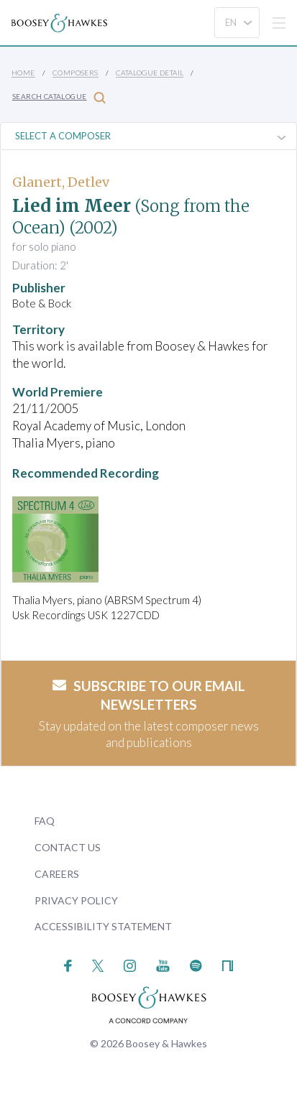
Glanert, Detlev (60, 182)
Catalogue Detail (149, 72)
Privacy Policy (76, 900)
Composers (75, 72)
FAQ (45, 821)
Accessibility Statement (103, 926)
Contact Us (68, 847)
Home (23, 72)
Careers (57, 874)
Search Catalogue (59, 97)
